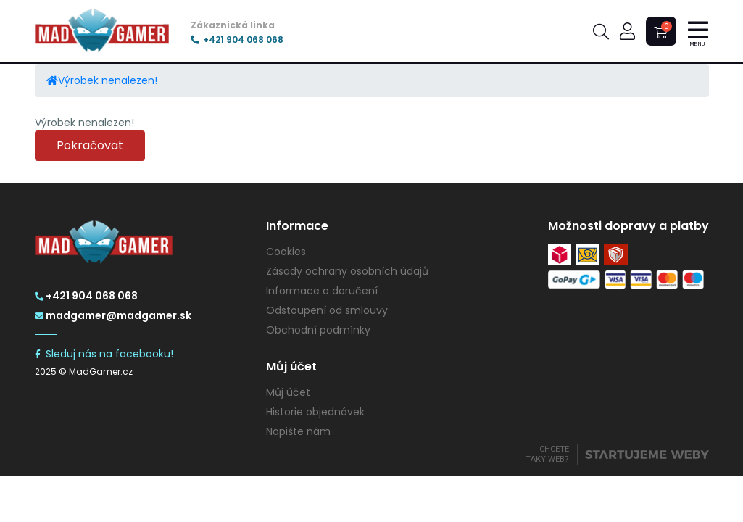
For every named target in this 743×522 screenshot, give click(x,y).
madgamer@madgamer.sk (113, 315)
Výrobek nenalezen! (107, 80)
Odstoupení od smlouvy (327, 310)
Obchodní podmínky (318, 330)
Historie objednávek (315, 412)
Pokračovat (90, 145)
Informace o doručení (322, 290)
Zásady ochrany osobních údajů (347, 271)
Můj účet (288, 392)
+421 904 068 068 (237, 40)
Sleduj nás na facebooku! (104, 354)
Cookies (286, 251)
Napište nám (298, 431)
